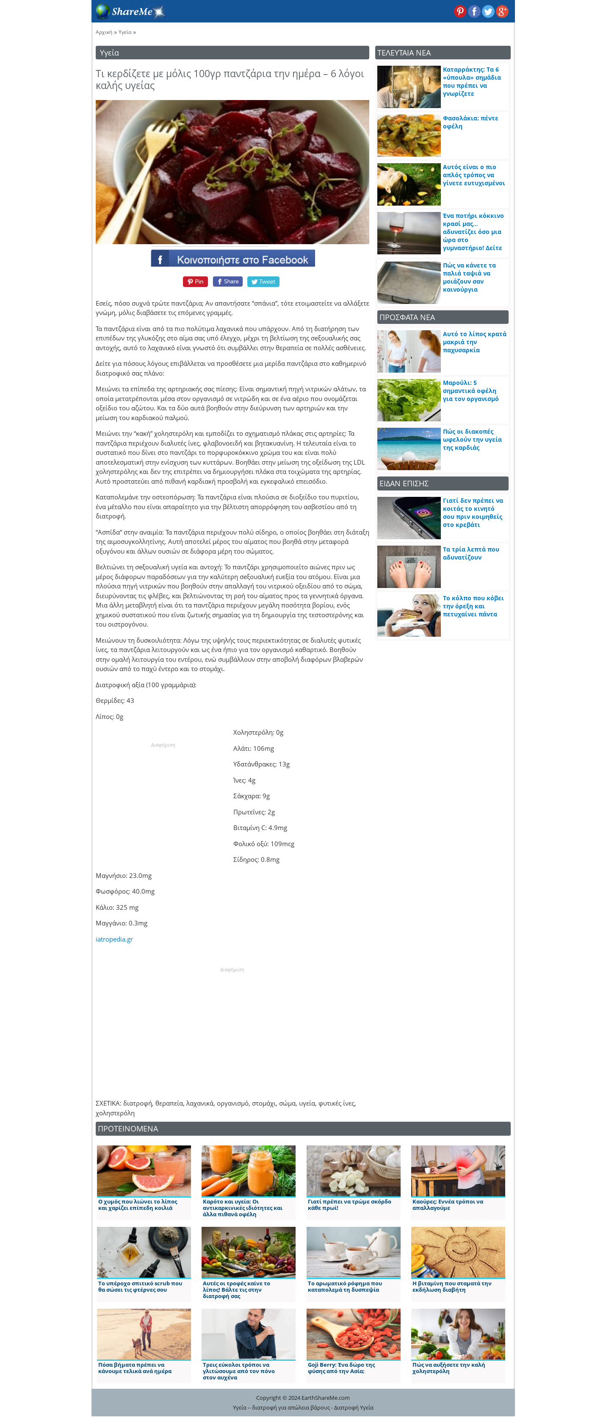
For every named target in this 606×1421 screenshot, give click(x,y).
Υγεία (125, 32)
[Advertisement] (163, 802)
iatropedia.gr (114, 939)
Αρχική (104, 32)
